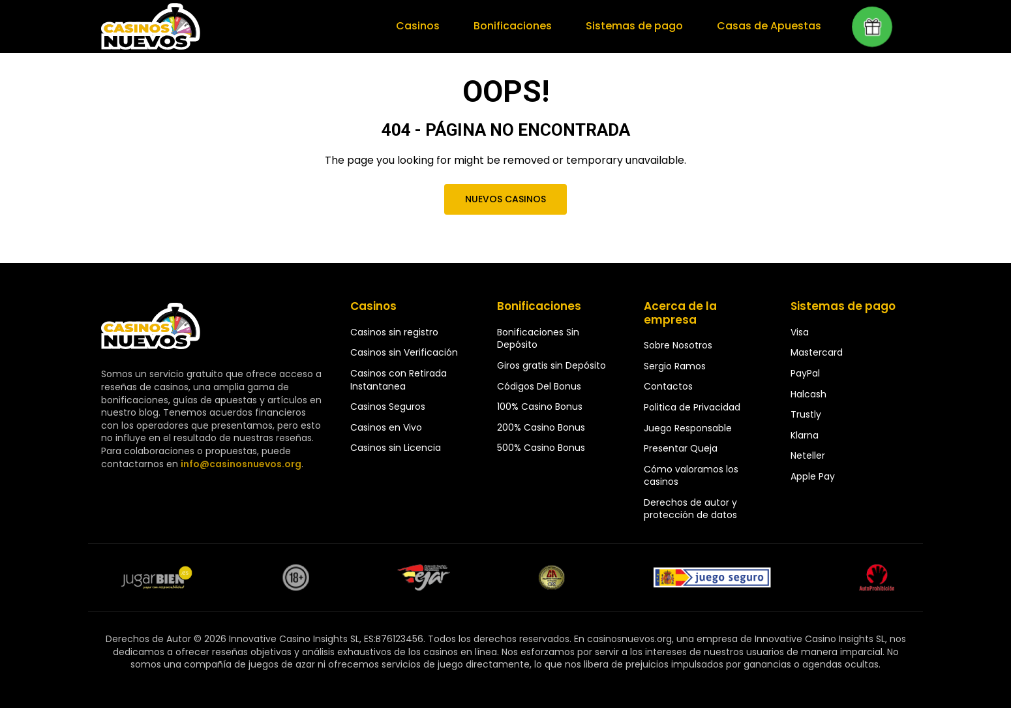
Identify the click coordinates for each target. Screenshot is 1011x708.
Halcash (808, 394)
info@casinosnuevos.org (239, 463)
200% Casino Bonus (541, 427)
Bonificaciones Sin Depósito (538, 339)
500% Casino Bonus (541, 447)
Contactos (668, 386)
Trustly (806, 414)
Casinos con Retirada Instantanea (398, 380)
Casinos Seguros (387, 406)
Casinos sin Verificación (404, 352)
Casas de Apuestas (770, 26)
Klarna (805, 435)
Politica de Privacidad (692, 407)
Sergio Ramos (675, 366)
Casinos (424, 26)
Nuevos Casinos (505, 199)
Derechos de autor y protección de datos (690, 509)
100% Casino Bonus (539, 406)
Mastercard (817, 352)
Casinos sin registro (394, 332)
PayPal (805, 373)
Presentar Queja (680, 448)
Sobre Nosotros (678, 345)
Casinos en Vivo (386, 427)
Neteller (808, 455)
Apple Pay (813, 476)
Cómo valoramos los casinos (691, 476)
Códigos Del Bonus (539, 386)
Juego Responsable (688, 428)
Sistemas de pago (638, 26)
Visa (800, 332)
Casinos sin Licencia (395, 447)
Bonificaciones (517, 26)
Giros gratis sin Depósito (551, 365)
